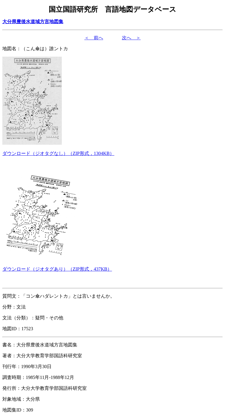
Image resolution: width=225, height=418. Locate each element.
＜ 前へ (93, 37)
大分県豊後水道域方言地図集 (32, 21)
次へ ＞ (131, 37)
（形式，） (58, 153)
